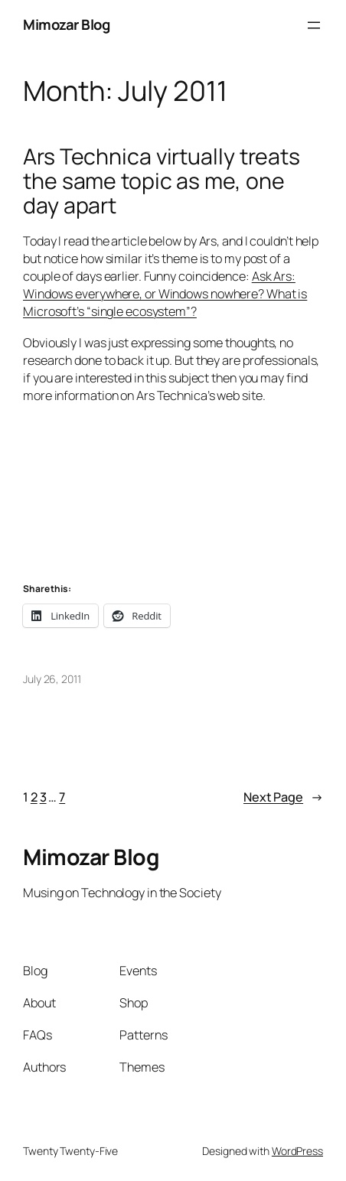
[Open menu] (314, 25)
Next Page (283, 797)
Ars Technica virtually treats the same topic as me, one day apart (161, 181)
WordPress (297, 1151)
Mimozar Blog (66, 24)
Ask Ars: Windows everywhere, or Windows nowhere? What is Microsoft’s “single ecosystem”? (165, 294)
